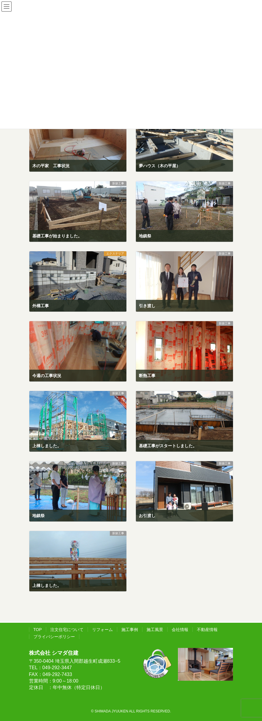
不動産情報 (207, 629)
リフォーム (102, 629)
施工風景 (155, 629)
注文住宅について (66, 629)
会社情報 (180, 629)
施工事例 (129, 629)
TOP (37, 629)
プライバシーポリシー (54, 636)
